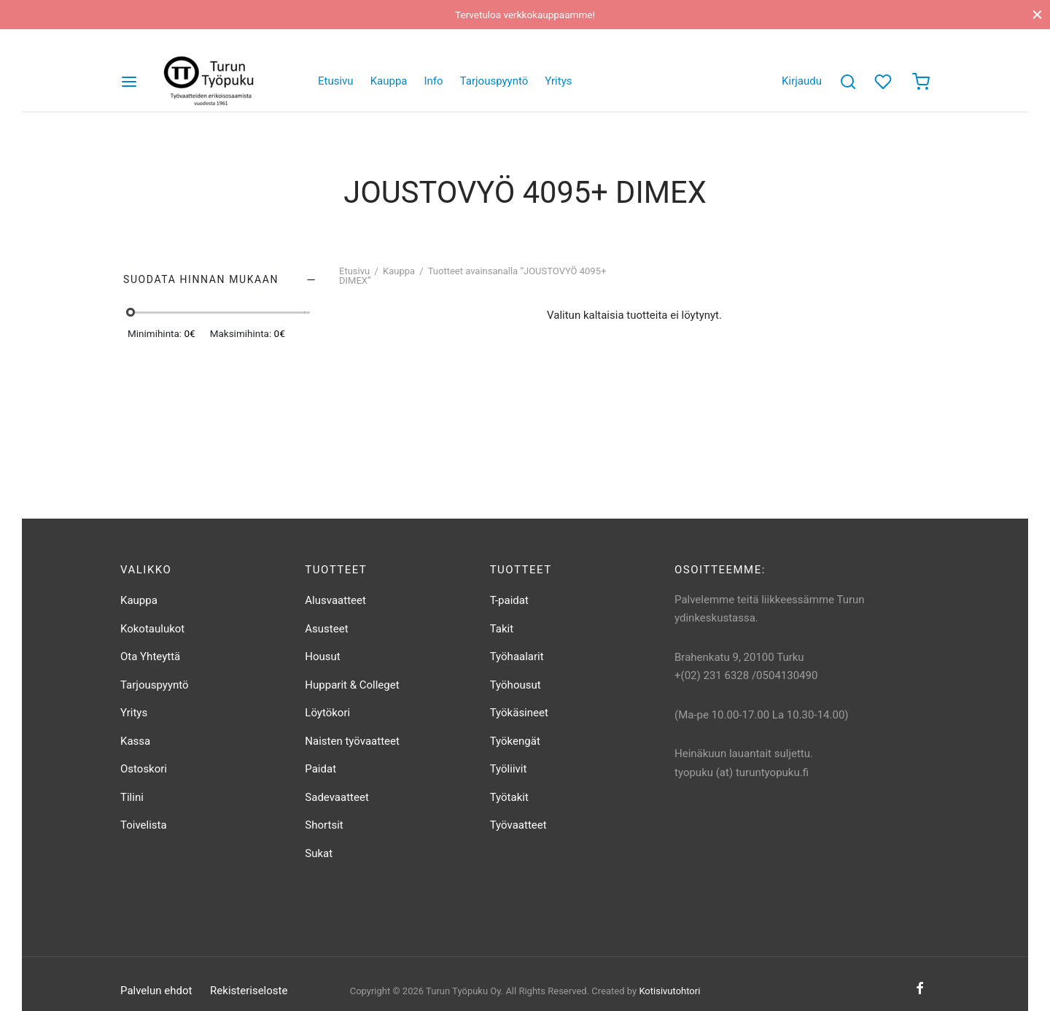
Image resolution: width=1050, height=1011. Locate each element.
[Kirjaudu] (802, 81)
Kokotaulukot (152, 628)
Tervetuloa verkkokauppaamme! (525, 14)
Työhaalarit (517, 656)
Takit (501, 628)
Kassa (135, 741)
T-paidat (509, 600)
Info (433, 81)
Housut (322, 656)
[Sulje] (1037, 14)
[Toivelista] (884, 81)
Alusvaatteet (335, 600)
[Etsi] (848, 81)
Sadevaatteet (337, 797)
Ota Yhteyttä (150, 656)
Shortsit (324, 825)
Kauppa (389, 81)
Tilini (132, 797)
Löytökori (327, 712)
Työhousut (515, 685)
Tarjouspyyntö (494, 81)
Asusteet (326, 628)
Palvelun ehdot (156, 990)
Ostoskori (143, 768)
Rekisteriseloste (248, 990)
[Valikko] (129, 82)
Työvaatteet (518, 825)
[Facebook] (920, 988)
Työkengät (515, 741)
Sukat (318, 853)
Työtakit (509, 797)
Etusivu (336, 81)
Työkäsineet (519, 712)
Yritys (558, 81)
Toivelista (143, 825)
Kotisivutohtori (669, 990)
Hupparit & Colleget (352, 685)
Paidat (320, 768)
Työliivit (508, 768)
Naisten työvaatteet (352, 741)
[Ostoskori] (921, 81)
